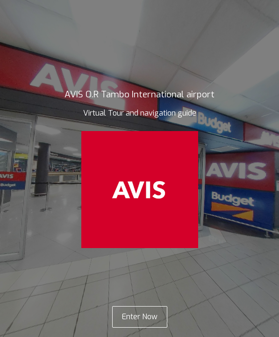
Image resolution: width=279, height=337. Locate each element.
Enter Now (139, 317)
